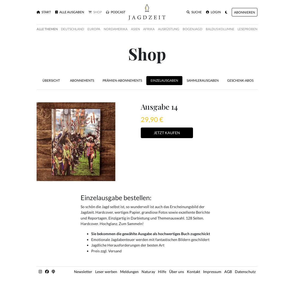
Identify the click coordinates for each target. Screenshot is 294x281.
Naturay (148, 271)
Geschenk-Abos (240, 80)
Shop (95, 12)
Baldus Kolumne (220, 29)
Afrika (149, 29)
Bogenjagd (192, 29)
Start (44, 12)
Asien (135, 29)
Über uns (176, 271)
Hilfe (162, 271)
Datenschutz (245, 271)
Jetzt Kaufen (167, 132)
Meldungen (129, 271)
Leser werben (106, 271)
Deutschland (72, 29)
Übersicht (51, 80)
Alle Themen (47, 29)
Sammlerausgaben (203, 80)
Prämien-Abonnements (122, 80)
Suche (194, 12)
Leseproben (247, 29)
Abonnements (82, 80)
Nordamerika (116, 29)
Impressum (212, 271)
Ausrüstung (168, 29)
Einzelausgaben (164, 80)
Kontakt (193, 271)
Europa (93, 29)
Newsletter (83, 271)
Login (213, 12)
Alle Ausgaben (69, 12)
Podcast (115, 12)
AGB (228, 271)
